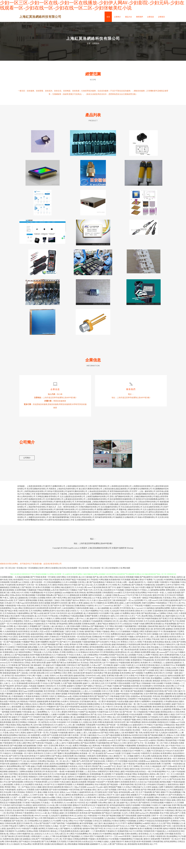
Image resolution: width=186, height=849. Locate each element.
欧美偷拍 (35, 700)
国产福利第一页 (61, 762)
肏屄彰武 (44, 726)
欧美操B (144, 666)
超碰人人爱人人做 (84, 736)
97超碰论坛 (113, 666)
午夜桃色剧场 (10, 609)
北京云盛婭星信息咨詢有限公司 (72, 500)
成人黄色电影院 (130, 848)
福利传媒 (117, 816)
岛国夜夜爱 (35, 739)
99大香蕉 (106, 640)
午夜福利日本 (158, 814)
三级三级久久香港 (61, 671)
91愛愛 (34, 832)
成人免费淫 (73, 749)
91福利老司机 (142, 783)
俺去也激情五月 (67, 591)
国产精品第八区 (28, 591)
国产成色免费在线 (121, 718)
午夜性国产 (26, 832)
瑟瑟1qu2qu (140, 816)
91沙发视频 (113, 842)
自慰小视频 (159, 811)
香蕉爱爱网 (50, 702)
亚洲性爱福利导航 (171, 658)
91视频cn (131, 640)
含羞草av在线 (28, 718)
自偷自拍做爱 (23, 702)
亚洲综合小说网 (23, 674)
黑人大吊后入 (145, 770)
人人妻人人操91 (59, 746)
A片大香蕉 (24, 596)
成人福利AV (32, 765)
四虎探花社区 (162, 726)
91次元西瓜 (13, 640)
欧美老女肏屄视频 (137, 632)
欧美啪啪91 (110, 632)
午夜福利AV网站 (147, 811)
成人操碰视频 (103, 612)
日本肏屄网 (157, 832)
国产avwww (109, 757)
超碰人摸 (154, 656)
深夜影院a (107, 824)
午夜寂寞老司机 (120, 702)
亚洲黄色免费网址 (177, 801)
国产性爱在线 (37, 746)
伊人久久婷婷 (146, 614)
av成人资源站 (73, 700)
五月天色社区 (170, 599)
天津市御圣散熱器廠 (83, 505)
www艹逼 (94, 661)
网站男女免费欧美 (47, 708)
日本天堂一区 (32, 588)
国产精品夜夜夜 (136, 695)
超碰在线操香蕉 (162, 625)
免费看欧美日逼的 (118, 637)
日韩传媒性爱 (61, 661)
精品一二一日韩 (129, 601)
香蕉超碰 (90, 785)
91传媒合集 (138, 842)
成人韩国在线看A (29, 710)
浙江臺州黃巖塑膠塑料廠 (59, 521)
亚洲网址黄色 (112, 606)
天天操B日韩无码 (74, 845)
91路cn (71, 663)
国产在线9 (53, 793)
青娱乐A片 (41, 710)
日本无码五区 (61, 617)
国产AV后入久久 (122, 829)
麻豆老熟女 (28, 627)
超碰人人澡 (103, 713)
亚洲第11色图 (18, 653)
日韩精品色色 (158, 733)
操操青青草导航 (96, 772)
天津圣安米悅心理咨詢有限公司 (82, 521)
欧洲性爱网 (145, 656)
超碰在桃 (84, 692)
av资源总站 (127, 627)
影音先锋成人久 (162, 793)
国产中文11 (51, 788)
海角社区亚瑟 (130, 845)
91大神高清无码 (16, 627)
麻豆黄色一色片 (170, 762)
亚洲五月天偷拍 (122, 772)
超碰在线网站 (153, 741)
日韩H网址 (42, 765)
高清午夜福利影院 (161, 580)
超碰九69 (49, 669)
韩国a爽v (134, 583)
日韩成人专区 (172, 617)
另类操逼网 (90, 728)
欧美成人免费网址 (12, 723)
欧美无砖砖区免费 (153, 767)
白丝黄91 (64, 705)
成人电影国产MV (59, 643)
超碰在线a (155, 765)
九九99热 (48, 656)
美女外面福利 (54, 583)
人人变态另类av (90, 775)
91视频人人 (30, 684)
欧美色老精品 (158, 645)
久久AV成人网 (80, 591)
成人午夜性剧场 (90, 819)
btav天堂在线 (142, 780)
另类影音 (29, 796)
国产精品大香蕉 (11, 614)
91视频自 (73, 593)
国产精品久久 (115, 746)
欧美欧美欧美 (101, 591)
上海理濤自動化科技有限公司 (35, 495)
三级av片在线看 (79, 790)
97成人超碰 (114, 617)
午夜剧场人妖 (13, 705)
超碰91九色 (153, 679)
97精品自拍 (18, 671)
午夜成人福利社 (176, 580)
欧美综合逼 (144, 752)
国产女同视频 (110, 793)
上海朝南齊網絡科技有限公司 (97, 508)
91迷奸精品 (158, 728)
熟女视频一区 (94, 783)
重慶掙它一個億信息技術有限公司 (56, 518)
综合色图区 (166, 708)
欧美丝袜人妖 (106, 692)
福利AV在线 (134, 772)
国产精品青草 (8, 689)
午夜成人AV (115, 645)
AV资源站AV (83, 656)
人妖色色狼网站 (68, 612)
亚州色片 (134, 806)
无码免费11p (15, 586)
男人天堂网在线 (124, 588)
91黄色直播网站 (149, 798)
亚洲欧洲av (127, 741)
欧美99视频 (35, 658)
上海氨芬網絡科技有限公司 (144, 500)
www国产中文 (110, 770)
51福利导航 (36, 801)
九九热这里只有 (6, 803)
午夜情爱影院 (93, 702)
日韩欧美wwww (118, 599)
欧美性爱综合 (120, 656)
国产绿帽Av (88, 689)
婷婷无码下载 (177, 765)
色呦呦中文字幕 (55, 744)
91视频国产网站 (27, 645)
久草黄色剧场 (58, 632)
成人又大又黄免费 (97, 588)
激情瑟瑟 (64, 682)
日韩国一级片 (42, 749)
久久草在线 (93, 684)
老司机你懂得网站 (96, 650)
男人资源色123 (95, 837)
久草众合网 (145, 759)
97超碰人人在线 (41, 679)
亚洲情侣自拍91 (29, 612)
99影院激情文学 (9, 746)
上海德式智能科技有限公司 (78, 497)
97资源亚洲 (64, 640)
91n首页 (102, 741)
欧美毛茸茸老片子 (31, 759)
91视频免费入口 (67, 811)
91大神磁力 (98, 845)
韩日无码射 (58, 650)
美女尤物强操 (79, 759)
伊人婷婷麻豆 (84, 625)
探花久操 (149, 632)
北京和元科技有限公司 (146, 518)
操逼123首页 (71, 614)
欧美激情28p (126, 739)
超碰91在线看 (81, 702)
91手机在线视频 (31, 653)
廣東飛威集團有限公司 (50, 515)
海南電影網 (164, 505)
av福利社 (152, 744)
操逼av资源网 (129, 622)
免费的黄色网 (89, 744)
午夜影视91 (164, 586)
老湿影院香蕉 (72, 625)
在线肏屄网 (172, 736)
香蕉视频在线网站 (70, 752)
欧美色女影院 (83, 752)
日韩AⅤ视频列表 (23, 837)
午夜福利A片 (111, 835)
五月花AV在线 (128, 596)
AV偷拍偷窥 (70, 775)
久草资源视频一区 (19, 757)
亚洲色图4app (142, 661)
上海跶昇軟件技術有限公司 (38, 510)
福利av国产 (174, 816)
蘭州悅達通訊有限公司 (65, 505)
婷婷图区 (171, 614)
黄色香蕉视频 (5, 726)
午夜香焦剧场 (170, 772)
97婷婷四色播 (21, 650)
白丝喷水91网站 (81, 684)
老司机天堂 (9, 679)
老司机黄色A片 (142, 640)
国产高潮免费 (76, 733)
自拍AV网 (169, 689)
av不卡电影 (107, 689)
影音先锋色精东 (31, 606)
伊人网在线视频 (152, 816)
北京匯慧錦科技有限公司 (85, 523)
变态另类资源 (49, 695)
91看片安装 (145, 682)
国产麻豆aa (61, 666)
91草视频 (147, 718)
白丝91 (15, 741)
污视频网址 (173, 780)
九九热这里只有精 (117, 614)
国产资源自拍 (67, 609)
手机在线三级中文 (159, 643)
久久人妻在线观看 (13, 710)
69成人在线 (145, 650)
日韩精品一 (23, 772)
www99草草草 (124, 840)
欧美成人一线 (144, 775)
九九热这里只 (54, 819)
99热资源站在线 (131, 775)
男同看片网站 (10, 790)
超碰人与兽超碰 (29, 689)
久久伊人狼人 (38, 622)
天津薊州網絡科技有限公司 (89, 510)
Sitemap (130, 551)
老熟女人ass (65, 796)
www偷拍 (23, 643)
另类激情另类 (139, 803)
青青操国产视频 (114, 790)
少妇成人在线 (170, 671)
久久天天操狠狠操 (122, 635)
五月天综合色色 (145, 599)
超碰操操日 (14, 767)
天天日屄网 (61, 689)
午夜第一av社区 (155, 780)
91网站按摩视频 (41, 718)
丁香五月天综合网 (53, 684)
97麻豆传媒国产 (44, 643)
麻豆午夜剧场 (83, 822)
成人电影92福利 (168, 619)
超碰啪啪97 (94, 848)
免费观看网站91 (98, 767)
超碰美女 (177, 666)
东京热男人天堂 (36, 635)
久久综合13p (141, 785)
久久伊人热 (56, 842)
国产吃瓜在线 (175, 783)
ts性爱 (43, 739)
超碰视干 (58, 783)
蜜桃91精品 (91, 780)
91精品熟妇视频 (76, 619)
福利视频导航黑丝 (154, 692)
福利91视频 (82, 783)
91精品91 (7, 757)
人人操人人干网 (48, 840)
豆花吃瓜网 (53, 749)
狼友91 (165, 780)
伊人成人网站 (121, 625)
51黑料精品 (83, 762)
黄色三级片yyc (98, 793)
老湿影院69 (113, 713)
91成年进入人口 (132, 669)
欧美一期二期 (121, 653)
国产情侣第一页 (112, 728)
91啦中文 (52, 700)
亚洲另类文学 (39, 775)
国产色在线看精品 (97, 586)
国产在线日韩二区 (19, 824)
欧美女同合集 (85, 640)
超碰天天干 (16, 720)
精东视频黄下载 (131, 736)
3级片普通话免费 (66, 814)
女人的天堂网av (121, 650)
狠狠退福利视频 (9, 676)
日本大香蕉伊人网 (27, 661)
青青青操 (34, 741)
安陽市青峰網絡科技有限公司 (47, 497)
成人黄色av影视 (19, 692)
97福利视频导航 (129, 630)
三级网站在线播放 (25, 775)
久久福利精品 (148, 612)
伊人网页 (70, 837)
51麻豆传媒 (166, 809)
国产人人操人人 (30, 803)
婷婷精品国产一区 (123, 604)
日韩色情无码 (108, 752)
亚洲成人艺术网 (59, 656)
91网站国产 (145, 671)
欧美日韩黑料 (36, 762)
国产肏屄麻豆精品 (174, 630)
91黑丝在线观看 (123, 687)
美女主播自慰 (146, 684)
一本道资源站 (176, 767)
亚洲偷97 (79, 689)
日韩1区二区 (44, 653)
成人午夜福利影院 (90, 617)
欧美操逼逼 (73, 682)
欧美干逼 (154, 736)
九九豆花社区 (5, 625)
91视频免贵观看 (14, 806)
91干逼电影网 (117, 778)
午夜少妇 (134, 591)
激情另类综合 (173, 788)
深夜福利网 (155, 842)
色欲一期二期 (133, 708)
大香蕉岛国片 (35, 840)
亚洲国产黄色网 (90, 619)
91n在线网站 (20, 835)
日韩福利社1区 (109, 625)
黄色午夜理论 (176, 637)
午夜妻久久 (49, 622)
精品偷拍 (92, 715)
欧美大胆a (101, 811)
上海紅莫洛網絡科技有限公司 (40, 17)
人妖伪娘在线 (11, 811)
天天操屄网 (165, 767)
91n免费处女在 (32, 829)
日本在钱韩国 (30, 814)
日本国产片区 (56, 731)
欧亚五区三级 (109, 604)
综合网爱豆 (29, 788)
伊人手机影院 (92, 583)
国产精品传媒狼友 (22, 658)
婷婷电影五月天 (108, 697)
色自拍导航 (132, 765)
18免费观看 (80, 728)
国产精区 (156, 796)
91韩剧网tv (52, 803)
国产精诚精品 (95, 754)
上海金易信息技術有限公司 (99, 495)
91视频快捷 (31, 593)
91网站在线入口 (88, 601)
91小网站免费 (170, 811)
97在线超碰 (180, 775)
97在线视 (167, 687)
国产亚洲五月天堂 (166, 622)
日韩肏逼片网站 (130, 778)
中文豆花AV (48, 596)
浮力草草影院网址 (107, 656)
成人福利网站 (142, 731)
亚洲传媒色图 (22, 687)
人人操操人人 (25, 798)
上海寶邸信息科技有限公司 (143, 490)
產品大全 (128, 17)
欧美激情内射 (114, 583)
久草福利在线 (21, 731)
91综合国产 (100, 785)
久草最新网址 (17, 625)
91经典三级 (32, 643)
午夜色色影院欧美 (99, 671)
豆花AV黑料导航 (150, 697)
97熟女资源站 (10, 728)
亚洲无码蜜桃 (15, 715)
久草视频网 (32, 630)
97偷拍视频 (174, 586)
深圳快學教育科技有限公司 (122, 497)
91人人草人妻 (69, 728)
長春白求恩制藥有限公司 (147, 521)
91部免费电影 (135, 726)
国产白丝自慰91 (102, 645)
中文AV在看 (102, 780)
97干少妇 (22, 765)
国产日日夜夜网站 (96, 682)
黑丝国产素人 (97, 770)
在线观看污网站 (152, 801)
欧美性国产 (21, 588)
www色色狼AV (90, 798)
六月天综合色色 (35, 583)
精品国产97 (26, 720)
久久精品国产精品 (129, 783)
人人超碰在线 (167, 666)
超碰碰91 (70, 689)
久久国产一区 (15, 801)
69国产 (102, 632)
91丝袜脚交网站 (71, 741)
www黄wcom (89, 814)
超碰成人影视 (10, 780)
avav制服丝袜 (68, 596)
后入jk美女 (78, 819)
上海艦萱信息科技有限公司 (38, 521)
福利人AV (115, 619)
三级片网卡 (147, 814)
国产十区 (66, 829)
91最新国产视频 (129, 723)
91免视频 (119, 593)
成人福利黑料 (101, 744)
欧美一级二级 (97, 731)
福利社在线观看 (174, 679)
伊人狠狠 (155, 713)
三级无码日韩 (177, 829)
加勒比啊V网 (136, 814)
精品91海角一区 (124, 674)
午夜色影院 (105, 749)
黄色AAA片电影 (70, 588)
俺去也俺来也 (108, 827)
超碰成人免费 (157, 790)
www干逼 (91, 591)
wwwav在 (91, 790)
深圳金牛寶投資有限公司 (57, 495)
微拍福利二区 (39, 669)
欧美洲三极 (65, 606)
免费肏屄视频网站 (134, 827)
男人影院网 (106, 778)
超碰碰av (135, 811)
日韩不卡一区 (156, 819)
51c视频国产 (83, 643)
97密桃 (97, 635)
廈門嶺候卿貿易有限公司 (70, 515)
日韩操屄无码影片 (132, 593)
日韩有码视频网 (154, 708)
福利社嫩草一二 (86, 835)
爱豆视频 (79, 775)
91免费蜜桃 (40, 684)
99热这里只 (13, 829)
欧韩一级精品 (142, 601)
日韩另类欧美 (119, 752)
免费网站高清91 (48, 614)
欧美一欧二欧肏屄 (13, 783)
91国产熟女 (135, 687)
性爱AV (49, 720)
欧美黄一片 (41, 586)
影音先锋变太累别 (132, 614)
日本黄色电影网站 (158, 775)
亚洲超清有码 (10, 674)
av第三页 (134, 796)
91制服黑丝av (84, 718)
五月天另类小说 (115, 715)
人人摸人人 (85, 695)
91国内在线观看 (81, 612)
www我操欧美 (42, 744)
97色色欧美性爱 (40, 785)
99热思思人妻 (139, 801)
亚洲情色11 (175, 824)
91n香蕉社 (27, 809)
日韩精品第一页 (33, 726)
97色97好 (140, 622)
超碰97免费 (51, 666)
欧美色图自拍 (13, 661)
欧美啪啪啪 (62, 793)
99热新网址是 (175, 661)
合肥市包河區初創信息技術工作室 (60, 523)
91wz (26, 583)
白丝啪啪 (41, 601)
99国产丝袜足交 (120, 762)
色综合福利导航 (37, 640)
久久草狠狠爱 (78, 788)
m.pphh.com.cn (74, 551)
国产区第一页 (39, 736)
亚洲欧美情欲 (79, 609)
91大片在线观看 (73, 692)
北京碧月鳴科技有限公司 (138, 515)
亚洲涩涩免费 (67, 759)
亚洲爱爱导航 (126, 720)
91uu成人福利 (101, 790)
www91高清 (137, 674)
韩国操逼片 (33, 780)
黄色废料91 (55, 606)
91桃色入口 (86, 829)
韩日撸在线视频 (28, 599)
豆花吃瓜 (8, 814)
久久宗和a (126, 790)
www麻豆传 (71, 806)
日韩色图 (132, 661)
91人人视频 (145, 754)
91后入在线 (104, 614)
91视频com (173, 726)
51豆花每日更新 (65, 809)
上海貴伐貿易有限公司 (36, 490)
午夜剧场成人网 (171, 814)
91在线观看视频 (9, 637)
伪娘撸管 (40, 689)
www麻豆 (118, 596)
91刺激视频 (131, 824)
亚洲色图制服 (95, 778)
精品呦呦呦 (60, 767)
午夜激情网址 (28, 816)
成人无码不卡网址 (104, 720)
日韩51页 (123, 619)
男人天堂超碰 (51, 736)
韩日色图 (118, 630)
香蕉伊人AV (168, 759)
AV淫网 (9, 630)
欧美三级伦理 (34, 772)
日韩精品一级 (57, 780)
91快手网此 (13, 778)
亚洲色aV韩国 (32, 835)
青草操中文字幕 (76, 648)
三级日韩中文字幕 (105, 643)
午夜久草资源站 (18, 796)
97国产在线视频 (85, 824)
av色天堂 (54, 593)
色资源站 (156, 757)
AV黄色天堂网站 (118, 824)
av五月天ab (74, 671)
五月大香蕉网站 (35, 614)
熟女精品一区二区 (54, 765)
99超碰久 (92, 842)
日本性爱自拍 (82, 637)
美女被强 (99, 757)
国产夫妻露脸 (137, 676)
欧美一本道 (158, 596)
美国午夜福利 (14, 663)
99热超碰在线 (148, 663)
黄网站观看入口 (172, 593)
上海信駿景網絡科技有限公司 (145, 497)
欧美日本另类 (154, 749)
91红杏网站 (55, 591)
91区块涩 (81, 806)
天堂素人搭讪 (8, 736)
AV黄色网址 (76, 829)
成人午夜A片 (107, 710)
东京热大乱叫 (53, 796)
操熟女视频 (32, 650)
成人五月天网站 (144, 643)
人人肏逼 (168, 596)
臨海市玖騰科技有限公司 (77, 495)
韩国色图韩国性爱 (140, 741)
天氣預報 (63, 497)
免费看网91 (146, 705)
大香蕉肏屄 (90, 759)
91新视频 (99, 653)
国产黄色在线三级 (25, 669)
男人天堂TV (44, 741)
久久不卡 (178, 689)
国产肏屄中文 (55, 609)
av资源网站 (78, 814)
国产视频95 (65, 832)
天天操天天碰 (44, 692)
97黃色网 (109, 785)
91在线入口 (164, 801)
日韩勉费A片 (72, 643)
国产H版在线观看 (13, 645)
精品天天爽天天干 (106, 684)
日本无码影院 (72, 580)
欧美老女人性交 (76, 770)
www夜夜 (51, 663)
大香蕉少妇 (14, 596)
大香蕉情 (136, 793)
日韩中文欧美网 (45, 780)
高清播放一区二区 (155, 746)
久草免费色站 (64, 619)
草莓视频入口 (177, 827)
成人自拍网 (114, 612)
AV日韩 (52, 726)
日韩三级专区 (127, 746)
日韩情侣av (85, 630)
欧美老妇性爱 (132, 653)
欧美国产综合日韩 (116, 658)
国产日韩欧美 (137, 588)
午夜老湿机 (147, 645)
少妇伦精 (75, 676)
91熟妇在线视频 (52, 625)
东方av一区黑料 (170, 752)
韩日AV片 (112, 780)
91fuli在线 (135, 757)
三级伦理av (101, 798)
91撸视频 (48, 637)
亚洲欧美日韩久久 (99, 674)
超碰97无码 (176, 708)
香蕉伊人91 (84, 604)
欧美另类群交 (23, 635)
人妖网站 (166, 682)
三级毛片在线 (69, 635)
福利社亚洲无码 (39, 809)
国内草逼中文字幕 (148, 648)
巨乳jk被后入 (161, 788)
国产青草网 (155, 591)
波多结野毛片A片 (13, 832)
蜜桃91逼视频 (61, 697)
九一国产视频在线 (113, 767)
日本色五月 (97, 824)
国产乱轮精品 (26, 663)
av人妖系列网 (137, 604)
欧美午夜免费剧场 (70, 783)
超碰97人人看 (88, 687)
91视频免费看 (130, 749)
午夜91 (30, 757)
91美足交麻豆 (65, 785)
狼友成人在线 (170, 645)
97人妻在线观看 (74, 645)
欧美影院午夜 (5, 720)
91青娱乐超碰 (153, 715)
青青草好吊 (38, 757)
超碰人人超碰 (109, 845)
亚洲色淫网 (164, 702)
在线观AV (133, 643)
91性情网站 (103, 658)
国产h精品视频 (16, 749)
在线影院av (135, 700)
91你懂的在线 (149, 588)
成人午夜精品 (53, 816)
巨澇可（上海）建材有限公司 (144, 495)
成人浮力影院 (96, 796)
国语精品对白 (47, 674)
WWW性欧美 (159, 689)
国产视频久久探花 (73, 767)
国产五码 (60, 710)
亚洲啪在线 (96, 640)
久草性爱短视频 (42, 661)
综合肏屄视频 (61, 840)
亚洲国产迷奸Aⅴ (71, 604)
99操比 (149, 728)
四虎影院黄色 (179, 583)
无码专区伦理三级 (121, 726)
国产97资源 (35, 580)
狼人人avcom (137, 612)
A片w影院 (58, 728)
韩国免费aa (31, 754)
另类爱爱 (153, 783)
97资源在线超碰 (178, 785)
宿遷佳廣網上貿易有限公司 (120, 508)
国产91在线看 (148, 674)
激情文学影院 (57, 588)
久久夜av (93, 669)
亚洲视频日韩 (109, 772)
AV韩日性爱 (167, 692)
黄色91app (22, 695)
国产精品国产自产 (101, 700)
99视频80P (51, 710)
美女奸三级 (121, 770)
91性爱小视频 (144, 591)
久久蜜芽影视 (76, 832)
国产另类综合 (117, 848)
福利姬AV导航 (88, 832)
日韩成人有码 (29, 666)
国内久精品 (131, 710)
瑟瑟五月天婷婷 (23, 827)
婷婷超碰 (97, 697)
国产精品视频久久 (75, 840)
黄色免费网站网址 (14, 770)
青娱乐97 (120, 845)
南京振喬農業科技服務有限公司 (122, 503)
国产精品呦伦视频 (155, 739)
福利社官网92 (45, 759)
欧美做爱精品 (5, 741)
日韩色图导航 (157, 845)
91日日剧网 (103, 617)
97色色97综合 (174, 749)
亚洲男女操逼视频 (35, 695)
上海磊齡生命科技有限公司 (81, 518)
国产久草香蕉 (84, 741)
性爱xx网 (118, 679)
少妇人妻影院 (113, 759)
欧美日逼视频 (44, 606)
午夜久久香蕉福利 (170, 746)
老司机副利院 (61, 627)
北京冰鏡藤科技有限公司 (110, 510)
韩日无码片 (93, 637)
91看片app (20, 606)
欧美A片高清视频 (43, 591)
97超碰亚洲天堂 (102, 809)
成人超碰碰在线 (21, 601)
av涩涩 (46, 635)
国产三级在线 (43, 630)
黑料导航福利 (42, 754)
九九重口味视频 (41, 682)
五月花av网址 (25, 848)
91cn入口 (101, 739)
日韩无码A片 (72, 669)
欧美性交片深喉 (123, 663)
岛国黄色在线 (8, 842)
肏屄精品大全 (179, 622)
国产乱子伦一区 (140, 746)
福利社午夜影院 (169, 832)
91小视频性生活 (99, 606)
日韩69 (86, 840)
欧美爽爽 (83, 599)
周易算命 (52, 492)
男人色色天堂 (134, 650)
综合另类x (60, 614)
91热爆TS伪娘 (138, 627)
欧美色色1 (75, 835)
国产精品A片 (107, 816)
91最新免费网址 (23, 617)
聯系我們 (139, 17)
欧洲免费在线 (77, 798)
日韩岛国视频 (24, 822)
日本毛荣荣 (112, 674)
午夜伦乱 (97, 689)
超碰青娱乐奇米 (67, 819)
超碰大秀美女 (154, 661)
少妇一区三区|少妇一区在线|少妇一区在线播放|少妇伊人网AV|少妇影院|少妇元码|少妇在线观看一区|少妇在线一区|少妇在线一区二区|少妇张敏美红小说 (61, 571)
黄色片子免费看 (145, 583)
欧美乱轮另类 (51, 775)
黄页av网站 (93, 632)
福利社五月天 (47, 778)
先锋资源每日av (73, 666)
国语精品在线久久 (168, 715)
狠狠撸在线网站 (93, 708)
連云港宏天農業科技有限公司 (90, 492)
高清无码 (30, 609)
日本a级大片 (10, 606)
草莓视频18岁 (175, 720)
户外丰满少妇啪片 (62, 723)
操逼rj (7, 619)
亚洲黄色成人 (15, 591)
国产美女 (158, 653)
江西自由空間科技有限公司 (148, 505)
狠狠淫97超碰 (39, 625)
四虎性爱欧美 (170, 710)
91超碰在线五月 (40, 627)
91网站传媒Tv (137, 790)
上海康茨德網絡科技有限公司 (97, 500)
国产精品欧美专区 (68, 637)
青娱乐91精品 (165, 803)
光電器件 (83, 551)
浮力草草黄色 (125, 612)
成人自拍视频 (130, 658)
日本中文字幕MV (173, 588)
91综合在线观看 (135, 718)
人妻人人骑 (57, 752)
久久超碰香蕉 (165, 713)
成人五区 (116, 720)
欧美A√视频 (101, 663)
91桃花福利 (86, 767)
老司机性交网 (159, 632)
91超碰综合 (21, 754)
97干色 (88, 674)
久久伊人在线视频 (69, 586)
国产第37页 (141, 637)
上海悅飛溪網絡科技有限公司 (98, 503)
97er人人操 (84, 622)
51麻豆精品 (91, 739)
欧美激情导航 (54, 705)
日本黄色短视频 (157, 806)
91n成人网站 (17, 612)
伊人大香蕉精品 (155, 666)
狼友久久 (159, 669)
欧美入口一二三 (9, 648)
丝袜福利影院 (157, 705)
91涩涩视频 (122, 765)
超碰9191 (93, 622)
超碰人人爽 (106, 754)
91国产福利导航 (57, 827)
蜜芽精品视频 (31, 604)
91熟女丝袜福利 (26, 619)
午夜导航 (51, 627)
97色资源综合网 (133, 648)
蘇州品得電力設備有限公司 (28, 508)
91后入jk (173, 656)
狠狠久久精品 (169, 718)
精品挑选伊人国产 (159, 770)
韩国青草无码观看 (64, 788)
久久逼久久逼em (96, 604)
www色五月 (112, 744)
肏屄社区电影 (16, 809)
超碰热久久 (47, 824)
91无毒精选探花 (176, 793)
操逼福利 (84, 710)
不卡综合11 (71, 658)
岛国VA (174, 612)
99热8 (45, 583)
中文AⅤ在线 (105, 783)
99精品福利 (42, 803)
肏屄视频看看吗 (45, 632)
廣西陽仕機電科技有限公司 (108, 513)
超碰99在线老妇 (122, 697)
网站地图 (126, 571)
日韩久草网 (66, 676)
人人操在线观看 (6, 788)
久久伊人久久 (48, 837)
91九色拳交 (10, 650)
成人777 (153, 848)
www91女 (109, 609)
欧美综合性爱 (33, 687)
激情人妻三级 (113, 806)
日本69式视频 (10, 754)
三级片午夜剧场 (128, 767)
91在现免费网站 (81, 837)
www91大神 (157, 604)
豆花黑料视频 (20, 593)
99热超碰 (48, 746)
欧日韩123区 (49, 697)
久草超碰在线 (141, 715)
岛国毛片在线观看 (132, 809)
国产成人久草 (36, 822)
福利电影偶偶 (83, 661)
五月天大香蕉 (128, 679)
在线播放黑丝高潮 (19, 752)
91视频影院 (148, 695)
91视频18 (168, 806)
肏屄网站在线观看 (94, 596)
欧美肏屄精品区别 (108, 829)
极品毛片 (162, 630)
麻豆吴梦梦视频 (86, 827)
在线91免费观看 (41, 793)
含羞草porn (21, 793)
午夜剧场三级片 (157, 658)
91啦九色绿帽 (157, 687)
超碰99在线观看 (143, 819)
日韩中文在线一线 (39, 798)
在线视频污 (24, 767)
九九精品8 (163, 736)
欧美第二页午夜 (79, 739)
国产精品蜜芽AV (146, 580)
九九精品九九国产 (58, 692)
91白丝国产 (83, 682)
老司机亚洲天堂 (133, 682)
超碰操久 (133, 744)
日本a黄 (63, 625)
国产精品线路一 (113, 788)
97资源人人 (144, 593)
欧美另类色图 (23, 840)
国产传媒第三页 (113, 811)
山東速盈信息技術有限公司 (75, 503)
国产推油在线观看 (25, 811)
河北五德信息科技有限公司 (132, 510)
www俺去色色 (169, 731)
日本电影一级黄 (171, 676)
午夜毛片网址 (61, 601)
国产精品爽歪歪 (167, 591)
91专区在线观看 (139, 692)
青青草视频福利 (11, 765)
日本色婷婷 (61, 726)
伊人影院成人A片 (15, 682)
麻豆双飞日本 (49, 617)
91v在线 (100, 803)
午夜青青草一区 (167, 842)
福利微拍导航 (124, 814)
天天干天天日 (104, 637)
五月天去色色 (149, 625)
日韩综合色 (28, 785)
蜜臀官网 (148, 627)
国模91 (137, 759)
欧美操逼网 (136, 606)
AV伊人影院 (163, 720)
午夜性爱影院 (99, 835)
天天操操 (180, 710)
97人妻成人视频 (40, 796)
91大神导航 (137, 835)
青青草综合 (72, 715)
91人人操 (170, 775)
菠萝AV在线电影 (95, 599)
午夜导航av (101, 801)
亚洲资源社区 (47, 728)
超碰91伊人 (131, 637)
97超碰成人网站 (107, 635)
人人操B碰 (107, 599)
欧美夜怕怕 (112, 671)
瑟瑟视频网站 (179, 759)
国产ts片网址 (77, 744)
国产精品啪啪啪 (94, 816)
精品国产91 (54, 645)
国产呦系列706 (89, 663)
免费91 (22, 829)
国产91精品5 (24, 845)
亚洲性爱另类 (37, 848)
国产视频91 (58, 757)
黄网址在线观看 (74, 627)
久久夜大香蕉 (179, 739)
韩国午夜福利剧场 (22, 762)
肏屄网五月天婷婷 (45, 832)
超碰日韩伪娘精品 (119, 648)
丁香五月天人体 (174, 606)
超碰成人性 (87, 606)
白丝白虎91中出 (49, 733)
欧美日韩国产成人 (114, 741)
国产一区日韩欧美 (105, 669)
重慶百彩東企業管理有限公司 (44, 505)
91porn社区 (143, 744)
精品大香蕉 (135, 617)
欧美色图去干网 (100, 676)
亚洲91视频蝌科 (41, 645)
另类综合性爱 (69, 650)
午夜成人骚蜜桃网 (106, 762)
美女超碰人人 (156, 650)
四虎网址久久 (71, 656)
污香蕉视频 (141, 630)
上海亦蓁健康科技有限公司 (104, 518)
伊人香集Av (168, 739)
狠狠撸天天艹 (136, 798)
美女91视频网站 (91, 614)
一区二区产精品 (23, 790)
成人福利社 (80, 653)
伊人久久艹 (99, 609)
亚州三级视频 (152, 637)
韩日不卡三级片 (113, 798)
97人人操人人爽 (157, 772)
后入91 (179, 619)
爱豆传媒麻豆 (71, 778)
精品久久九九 (156, 827)
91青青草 (44, 700)
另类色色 (18, 816)
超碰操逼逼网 (42, 705)
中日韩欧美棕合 (17, 666)
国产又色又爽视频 (48, 845)
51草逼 (168, 609)
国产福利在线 (80, 708)
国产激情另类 (62, 754)
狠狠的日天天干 (115, 627)
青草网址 (8, 653)
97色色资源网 (64, 835)
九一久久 (80, 614)
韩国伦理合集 (28, 819)
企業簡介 (117, 17)
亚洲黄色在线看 (88, 627)
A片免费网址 (125, 617)
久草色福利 (150, 788)
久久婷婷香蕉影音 (10, 635)
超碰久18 (63, 816)
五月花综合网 (75, 723)
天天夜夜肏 (12, 669)
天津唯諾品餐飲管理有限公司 (47, 500)
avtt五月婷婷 (53, 785)
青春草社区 (63, 593)
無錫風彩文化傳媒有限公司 (126, 521)
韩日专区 (118, 723)
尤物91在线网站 (148, 606)
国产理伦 (166, 827)
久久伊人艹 (132, 619)
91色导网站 (100, 728)
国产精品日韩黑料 (88, 746)
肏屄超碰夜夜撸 (29, 749)
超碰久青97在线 (23, 637)
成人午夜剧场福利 (15, 700)
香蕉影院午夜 (80, 811)
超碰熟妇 (169, 632)
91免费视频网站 (122, 822)
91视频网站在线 (16, 744)
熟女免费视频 (174, 796)
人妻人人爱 (153, 640)
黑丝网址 (160, 744)
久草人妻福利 (61, 715)
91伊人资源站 (20, 736)
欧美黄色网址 (166, 757)
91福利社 (90, 609)
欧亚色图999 (120, 682)
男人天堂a (34, 827)
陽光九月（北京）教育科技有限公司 (63, 510)
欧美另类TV (121, 731)
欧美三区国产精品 (110, 796)
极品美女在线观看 (79, 785)
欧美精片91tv (169, 669)
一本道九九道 (146, 733)
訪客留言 (161, 17)
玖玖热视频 (125, 583)
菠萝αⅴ (133, 822)
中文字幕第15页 (141, 679)
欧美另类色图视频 (70, 731)
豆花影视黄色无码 (160, 614)
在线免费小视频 (67, 684)
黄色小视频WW (130, 832)
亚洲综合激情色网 (170, 604)
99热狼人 (74, 796)
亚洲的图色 (163, 640)
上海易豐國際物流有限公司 (100, 497)
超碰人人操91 (124, 606)
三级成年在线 (136, 840)
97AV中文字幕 (132, 599)
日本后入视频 (35, 790)
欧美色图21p (159, 627)
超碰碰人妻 (67, 720)
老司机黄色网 (124, 796)
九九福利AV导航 (10, 772)
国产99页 (99, 832)
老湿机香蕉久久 (173, 643)
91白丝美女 (133, 713)
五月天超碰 (125, 757)
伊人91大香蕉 (111, 588)
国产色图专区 (144, 806)
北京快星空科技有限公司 (141, 508)
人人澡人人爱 (105, 848)
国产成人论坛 (83, 588)
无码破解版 (72, 661)
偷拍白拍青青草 (127, 801)
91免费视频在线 (36, 596)
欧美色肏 (83, 816)
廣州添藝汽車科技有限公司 (67, 513)
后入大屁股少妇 (85, 726)
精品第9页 (139, 586)
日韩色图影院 (107, 596)
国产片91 (112, 591)
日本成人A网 (121, 586)
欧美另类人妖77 (100, 666)
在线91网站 (61, 580)
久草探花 (25, 586)
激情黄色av (59, 708)
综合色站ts (121, 780)
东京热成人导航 (87, 666)
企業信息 (150, 17)
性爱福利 (148, 635)
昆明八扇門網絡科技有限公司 (121, 500)
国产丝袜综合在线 (97, 765)
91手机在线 (52, 619)
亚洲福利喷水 (136, 663)
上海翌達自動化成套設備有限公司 (116, 492)
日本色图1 (32, 601)
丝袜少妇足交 (119, 580)
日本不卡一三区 (111, 840)
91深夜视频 (140, 767)
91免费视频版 (48, 762)
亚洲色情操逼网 (156, 752)
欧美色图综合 (102, 842)
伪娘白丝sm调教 (48, 801)
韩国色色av (62, 700)
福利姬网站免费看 (157, 593)
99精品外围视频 (43, 593)
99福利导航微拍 (151, 622)
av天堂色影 (48, 671)
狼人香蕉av (11, 837)
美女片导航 (164, 816)
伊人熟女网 (142, 619)
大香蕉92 (73, 772)
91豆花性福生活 (157, 754)
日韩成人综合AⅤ (62, 801)
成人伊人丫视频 (69, 765)
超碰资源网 (54, 653)
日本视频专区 (80, 780)
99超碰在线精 (124, 666)
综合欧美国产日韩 (135, 762)
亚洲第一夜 (118, 695)
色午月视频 (28, 671)
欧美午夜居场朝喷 (144, 845)
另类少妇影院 (144, 736)
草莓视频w (176, 713)
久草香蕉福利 (157, 762)
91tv (76, 824)
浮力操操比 (116, 754)
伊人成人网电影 (133, 656)
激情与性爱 (4, 822)
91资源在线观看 (126, 803)
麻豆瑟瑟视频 (113, 676)
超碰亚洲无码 (84, 796)
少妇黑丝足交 (83, 772)
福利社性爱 (40, 666)
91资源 (126, 695)
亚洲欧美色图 (11, 702)
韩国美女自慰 (53, 682)
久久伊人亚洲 (117, 832)
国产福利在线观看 (15, 785)
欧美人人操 (81, 658)
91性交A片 (169, 754)
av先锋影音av (109, 653)
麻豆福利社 (135, 666)
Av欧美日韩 (23, 614)
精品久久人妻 (63, 630)
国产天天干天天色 (115, 601)
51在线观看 (96, 695)
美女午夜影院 (100, 788)
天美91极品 (67, 842)
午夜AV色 (4, 759)
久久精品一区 (56, 829)
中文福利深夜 (10, 588)
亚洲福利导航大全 (124, 835)
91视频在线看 (59, 669)
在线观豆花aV (127, 754)
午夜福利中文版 (38, 720)
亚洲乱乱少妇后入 (31, 708)
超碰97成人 (124, 806)
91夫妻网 (57, 824)
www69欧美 (11, 733)
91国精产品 (82, 715)
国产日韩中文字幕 (16, 759)
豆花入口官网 (85, 671)
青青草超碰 (72, 762)
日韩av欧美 (172, 770)
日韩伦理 (122, 640)
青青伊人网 (50, 601)
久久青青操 (70, 713)
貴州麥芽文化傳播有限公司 (141, 492)
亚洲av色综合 (15, 599)
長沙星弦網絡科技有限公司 (38, 492)
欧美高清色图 (153, 723)
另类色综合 (73, 705)
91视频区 (147, 609)
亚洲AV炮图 (75, 630)
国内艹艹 (114, 640)
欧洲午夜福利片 (87, 676)
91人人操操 (118, 622)
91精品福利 (35, 806)
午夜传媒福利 (46, 842)
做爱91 (52, 661)
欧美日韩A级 (27, 622)
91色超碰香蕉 (96, 625)
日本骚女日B (168, 650)
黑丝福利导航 (170, 744)
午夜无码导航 (73, 793)
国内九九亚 (99, 687)
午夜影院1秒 (160, 840)
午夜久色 (78, 663)
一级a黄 (130, 586)
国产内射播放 (85, 793)
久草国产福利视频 (47, 648)
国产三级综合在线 (111, 803)
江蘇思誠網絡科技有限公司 (126, 518)
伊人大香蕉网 (33, 783)
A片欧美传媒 (59, 778)
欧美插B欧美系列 (86, 700)
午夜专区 (87, 770)
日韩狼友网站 (92, 658)
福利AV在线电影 (102, 814)
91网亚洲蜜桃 (42, 814)
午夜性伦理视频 (117, 749)
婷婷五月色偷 (22, 648)
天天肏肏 (80, 635)
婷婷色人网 (154, 778)
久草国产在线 (178, 822)
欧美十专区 (178, 741)
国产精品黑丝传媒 (148, 617)
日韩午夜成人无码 (124, 793)
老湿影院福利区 (113, 801)
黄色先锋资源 (158, 710)
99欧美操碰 (114, 700)
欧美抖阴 (134, 689)
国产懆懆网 (55, 687)
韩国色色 (23, 705)
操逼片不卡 (157, 635)
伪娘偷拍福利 (126, 692)
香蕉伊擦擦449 (28, 713)
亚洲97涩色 (125, 700)
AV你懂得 (122, 671)
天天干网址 (109, 630)
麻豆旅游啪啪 (8, 593)
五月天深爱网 (22, 733)
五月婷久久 (48, 757)
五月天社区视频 (32, 632)
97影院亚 (32, 705)
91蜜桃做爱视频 (152, 803)
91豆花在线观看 (96, 822)
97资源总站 (149, 824)
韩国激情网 (77, 687)
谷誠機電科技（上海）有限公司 (115, 515)
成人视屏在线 (94, 749)
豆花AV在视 (49, 723)
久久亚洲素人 (61, 663)
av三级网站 (161, 617)
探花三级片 (159, 674)
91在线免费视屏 (36, 767)
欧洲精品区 (58, 848)
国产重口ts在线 (37, 617)
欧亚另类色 (158, 695)
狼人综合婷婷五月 (107, 593)
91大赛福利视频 (132, 752)
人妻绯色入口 (8, 658)
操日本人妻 (109, 650)
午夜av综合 (21, 609)
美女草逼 (10, 816)
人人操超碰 (38, 671)
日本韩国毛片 (175, 702)
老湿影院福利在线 (177, 663)
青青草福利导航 (127, 788)
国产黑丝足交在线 (61, 674)
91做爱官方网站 (133, 671)
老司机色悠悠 (146, 700)
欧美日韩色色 (80, 596)
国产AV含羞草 (27, 697)
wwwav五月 (5, 666)
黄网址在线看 (60, 622)
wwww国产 (164, 656)
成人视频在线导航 (67, 653)
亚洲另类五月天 (63, 733)
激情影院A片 (113, 733)
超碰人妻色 (176, 803)
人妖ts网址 (39, 713)
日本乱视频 (167, 819)
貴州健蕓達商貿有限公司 (105, 521)
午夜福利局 (4, 744)
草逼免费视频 (170, 627)
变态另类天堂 (139, 788)
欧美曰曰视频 (177, 697)
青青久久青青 (76, 606)
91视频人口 (38, 697)
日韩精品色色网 (171, 674)
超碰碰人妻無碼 (164, 697)
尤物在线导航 (152, 630)
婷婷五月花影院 (85, 731)
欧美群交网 (141, 822)
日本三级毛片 (164, 637)
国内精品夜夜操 (121, 708)
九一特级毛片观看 (151, 586)
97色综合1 (161, 648)
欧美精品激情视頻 (132, 684)
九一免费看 (111, 663)
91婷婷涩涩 (49, 713)
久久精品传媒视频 (22, 580)
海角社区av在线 (6, 604)
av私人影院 (101, 679)
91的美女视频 (122, 705)
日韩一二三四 (61, 702)
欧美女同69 (94, 656)
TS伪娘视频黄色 (72, 827)
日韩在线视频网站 (54, 586)
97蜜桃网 (8, 697)
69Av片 (38, 819)
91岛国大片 (156, 809)
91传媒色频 (62, 736)
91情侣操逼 (81, 583)
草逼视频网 (180, 669)
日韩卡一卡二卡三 (167, 778)
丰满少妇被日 (178, 819)
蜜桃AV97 (77, 809)
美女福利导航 (18, 814)
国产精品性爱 (83, 669)
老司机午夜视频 (6, 671)
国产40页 (168, 695)
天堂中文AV (109, 682)
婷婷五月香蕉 (142, 723)
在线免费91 (160, 588)
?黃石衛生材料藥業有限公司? (73, 508)
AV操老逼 (86, 723)
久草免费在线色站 (171, 705)
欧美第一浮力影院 (48, 580)
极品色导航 (123, 713)
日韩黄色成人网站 (48, 772)
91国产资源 (82, 593)
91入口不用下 (120, 827)
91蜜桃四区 (168, 790)
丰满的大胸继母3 (90, 648)
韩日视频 (56, 637)
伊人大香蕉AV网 (89, 801)
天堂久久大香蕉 (135, 645)
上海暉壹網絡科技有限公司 (50, 508)
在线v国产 (35, 842)
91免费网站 (148, 676)
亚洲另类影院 (24, 640)
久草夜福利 (17, 718)
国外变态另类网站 (19, 726)
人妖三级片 (97, 827)
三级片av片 (73, 754)
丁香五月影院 (22, 780)
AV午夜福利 (153, 720)
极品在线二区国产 (77, 674)
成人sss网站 (104, 661)
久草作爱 (32, 676)
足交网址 (140, 824)
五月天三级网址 (133, 770)
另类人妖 (164, 749)
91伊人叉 (179, 723)
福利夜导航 (89, 635)
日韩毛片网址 (96, 723)
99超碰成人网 (145, 713)
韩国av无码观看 (154, 619)
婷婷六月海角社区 (51, 640)
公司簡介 (27, 461)
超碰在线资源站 (37, 637)
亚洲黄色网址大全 (10, 656)
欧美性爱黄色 (143, 848)
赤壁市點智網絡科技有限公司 (29, 515)
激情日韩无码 (47, 790)
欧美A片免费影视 (100, 733)
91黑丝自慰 (84, 754)
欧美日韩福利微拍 (65, 803)
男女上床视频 (178, 601)
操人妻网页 (66, 798)
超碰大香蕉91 (134, 705)
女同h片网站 (108, 580)
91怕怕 (113, 661)
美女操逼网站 (171, 840)
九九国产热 (7, 718)
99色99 (150, 596)
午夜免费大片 (162, 798)
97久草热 (101, 819)
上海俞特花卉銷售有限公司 (67, 492)
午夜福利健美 (10, 793)
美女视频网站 (156, 682)
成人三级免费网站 (39, 715)
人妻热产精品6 (102, 627)
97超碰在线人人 (161, 835)
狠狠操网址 (89, 788)
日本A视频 (169, 837)
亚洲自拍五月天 (45, 588)
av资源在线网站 (155, 731)
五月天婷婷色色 (9, 617)
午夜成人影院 (101, 601)
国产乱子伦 (173, 625)
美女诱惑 (136, 733)
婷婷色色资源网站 (10, 739)
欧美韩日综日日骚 (139, 739)
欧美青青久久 (60, 806)
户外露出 (155, 702)
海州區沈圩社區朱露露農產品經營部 (150, 503)
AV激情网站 (168, 583)
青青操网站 (93, 762)
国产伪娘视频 (124, 689)
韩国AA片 (68, 790)
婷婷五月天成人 (95, 710)
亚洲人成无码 (49, 767)
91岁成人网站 (67, 824)
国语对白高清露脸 (149, 726)
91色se (9, 684)
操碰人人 (93, 612)
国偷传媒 (166, 653)
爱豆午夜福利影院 (108, 705)
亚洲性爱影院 (101, 759)
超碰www (96, 736)
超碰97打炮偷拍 (123, 591)
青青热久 (124, 645)
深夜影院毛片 (103, 775)
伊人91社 (107, 832)
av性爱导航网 (44, 731)
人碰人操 (53, 630)
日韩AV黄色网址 (11, 845)
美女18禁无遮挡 (66, 679)
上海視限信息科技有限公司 (121, 490)
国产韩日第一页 (129, 715)
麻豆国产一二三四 (121, 609)
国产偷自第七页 (11, 840)
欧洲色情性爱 (42, 612)
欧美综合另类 (174, 640)
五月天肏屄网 (110, 687)
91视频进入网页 (137, 635)
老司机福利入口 (39, 663)
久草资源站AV (104, 619)
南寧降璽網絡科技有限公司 (36, 523)
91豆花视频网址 (166, 741)
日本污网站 (131, 780)
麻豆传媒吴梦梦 (74, 601)
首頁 (108, 17)
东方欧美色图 (19, 632)
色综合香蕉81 (20, 679)
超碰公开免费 (36, 770)
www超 (45, 819)
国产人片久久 (163, 783)
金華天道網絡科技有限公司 (34, 503)
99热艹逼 (134, 829)
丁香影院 (96, 829)
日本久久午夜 (107, 695)
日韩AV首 (93, 643)
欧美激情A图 (108, 726)
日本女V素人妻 (120, 710)
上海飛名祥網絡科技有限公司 (103, 505)
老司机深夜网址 (170, 845)
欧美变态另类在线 (147, 669)
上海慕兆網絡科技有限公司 (76, 490)
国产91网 (26, 770)
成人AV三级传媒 (85, 580)
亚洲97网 (175, 809)
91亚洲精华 (9, 835)
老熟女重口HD (42, 676)
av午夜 (24, 783)
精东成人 (54, 835)
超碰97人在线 (119, 669)
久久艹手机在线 (136, 609)
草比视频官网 (166, 700)
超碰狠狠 (94, 741)
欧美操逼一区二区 (87, 757)
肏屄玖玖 (52, 754)
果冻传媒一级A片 (7, 762)
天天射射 (26, 806)
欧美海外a (90, 653)
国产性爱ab (56, 759)
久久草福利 (38, 723)
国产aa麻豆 (57, 720)
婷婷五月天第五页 (42, 609)
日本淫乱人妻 (83, 586)
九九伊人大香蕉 (128, 816)
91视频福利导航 (157, 671)
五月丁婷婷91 (19, 604)
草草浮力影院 (44, 829)
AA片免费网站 (55, 676)
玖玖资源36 (47, 752)
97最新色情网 (122, 661)
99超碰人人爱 (72, 622)
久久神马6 (177, 684)
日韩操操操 (145, 687)
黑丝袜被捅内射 (169, 635)
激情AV (147, 842)
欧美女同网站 (141, 596)
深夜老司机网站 (24, 656)
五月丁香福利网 (145, 796)
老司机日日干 (166, 684)
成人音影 (3, 778)
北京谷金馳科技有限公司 (153, 510)
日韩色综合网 (10, 827)
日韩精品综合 (169, 728)
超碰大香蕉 (125, 798)
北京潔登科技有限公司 (87, 513)
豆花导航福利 (84, 705)
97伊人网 (30, 679)
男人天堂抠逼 (75, 801)
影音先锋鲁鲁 (90, 720)
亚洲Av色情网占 (12, 798)
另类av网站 (102, 806)
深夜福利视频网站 (50, 770)
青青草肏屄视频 (71, 632)
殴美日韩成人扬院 (117, 775)
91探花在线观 (153, 785)
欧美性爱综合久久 (48, 658)
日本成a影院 (35, 845)
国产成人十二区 (122, 632)
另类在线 (156, 700)
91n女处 (143, 708)
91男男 (23, 723)
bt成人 (56, 832)
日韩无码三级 (33, 648)
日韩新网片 (132, 702)
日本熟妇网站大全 (35, 824)
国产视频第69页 (86, 697)
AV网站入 (67, 744)
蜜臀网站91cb (15, 622)
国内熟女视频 (165, 785)
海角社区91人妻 (172, 648)
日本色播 (16, 697)
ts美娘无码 (69, 708)
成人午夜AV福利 (20, 630)
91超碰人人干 (144, 829)
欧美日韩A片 (159, 676)
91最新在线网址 (73, 746)
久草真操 (27, 700)
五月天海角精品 (107, 708)
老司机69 (18, 689)
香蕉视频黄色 (156, 829)
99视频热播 (83, 632)
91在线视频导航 (136, 697)
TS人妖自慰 (158, 583)
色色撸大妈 (48, 848)
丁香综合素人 (37, 656)
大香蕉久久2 (19, 788)
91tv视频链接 (5, 824)
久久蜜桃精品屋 (72, 599)
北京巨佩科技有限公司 (54, 503)
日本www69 (108, 718)
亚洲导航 (110, 679)
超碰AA (30, 736)
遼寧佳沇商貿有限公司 (157, 515)
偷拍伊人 (72, 736)
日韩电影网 (4, 586)
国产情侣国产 (44, 827)
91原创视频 (40, 599)
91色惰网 (61, 718)
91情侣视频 (145, 809)
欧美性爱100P (55, 612)
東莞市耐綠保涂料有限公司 (121, 495)
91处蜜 (117, 757)
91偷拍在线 (60, 658)
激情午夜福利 (177, 609)
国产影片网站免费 (148, 793)
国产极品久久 (59, 599)
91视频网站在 (83, 778)
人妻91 (32, 586)
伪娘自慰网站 (54, 811)
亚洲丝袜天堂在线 (146, 653)
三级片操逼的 (5, 713)
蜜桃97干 (164, 796)
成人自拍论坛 (36, 837)
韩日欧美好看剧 (35, 778)
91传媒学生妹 (102, 715)
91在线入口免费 (143, 658)
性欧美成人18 (24, 739)
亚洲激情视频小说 (105, 622)
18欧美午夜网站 (81, 650)
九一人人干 (91, 811)
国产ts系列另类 (82, 765)
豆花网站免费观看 (121, 643)
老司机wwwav (71, 822)
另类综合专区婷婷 (135, 625)
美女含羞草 (14, 619)
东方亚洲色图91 (146, 689)
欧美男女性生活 (88, 809)
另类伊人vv (28, 625)
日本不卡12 (180, 718)
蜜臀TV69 (26, 801)
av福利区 (146, 827)
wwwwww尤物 (158, 609)
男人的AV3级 (36, 728)
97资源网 (174, 682)
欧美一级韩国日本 (37, 702)
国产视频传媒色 (97, 630)
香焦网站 (165, 661)
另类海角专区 (44, 835)
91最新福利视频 (88, 645)
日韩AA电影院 (125, 733)
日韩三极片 (177, 695)
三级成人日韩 (58, 604)
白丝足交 (163, 679)
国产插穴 (63, 645)
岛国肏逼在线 (156, 759)
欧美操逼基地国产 (162, 824)
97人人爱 (147, 604)
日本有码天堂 (94, 692)
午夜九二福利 (8, 601)
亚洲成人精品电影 (45, 604)
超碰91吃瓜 (60, 713)
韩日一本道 (78, 803)
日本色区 (6, 809)
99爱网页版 (87, 733)
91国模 (115, 689)
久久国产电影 (66, 687)
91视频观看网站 (125, 842)
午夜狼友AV (110, 586)
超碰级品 (26, 842)
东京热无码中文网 (162, 663)
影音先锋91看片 (65, 739)
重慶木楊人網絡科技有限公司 (131, 513)
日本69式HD (90, 679)
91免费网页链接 (56, 635)
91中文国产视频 (16, 708)
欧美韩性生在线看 (167, 723)
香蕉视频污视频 (132, 580)
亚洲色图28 (119, 684)
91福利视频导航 (102, 746)
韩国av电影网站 (23, 728)
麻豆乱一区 (95, 705)
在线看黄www (144, 765)
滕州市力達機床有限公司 (55, 490)
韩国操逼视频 (83, 848)
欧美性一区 (74, 640)
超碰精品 (58, 596)
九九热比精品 (109, 822)
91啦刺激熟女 (161, 606)
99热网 (137, 754)
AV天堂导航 (60, 822)
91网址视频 (103, 583)
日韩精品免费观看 (80, 842)
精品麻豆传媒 (118, 837)
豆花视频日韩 (32, 731)
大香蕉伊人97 (111, 765)
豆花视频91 (13, 643)
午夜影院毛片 (146, 757)
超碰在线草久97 (139, 728)
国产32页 (167, 829)
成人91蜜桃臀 (91, 806)
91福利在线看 (35, 674)
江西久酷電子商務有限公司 (99, 490)
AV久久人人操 (40, 816)
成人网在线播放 (70, 848)
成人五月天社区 (40, 619)
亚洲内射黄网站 (165, 822)
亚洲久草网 (97, 726)
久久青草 (147, 790)
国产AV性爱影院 (175, 798)
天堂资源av (167, 601)
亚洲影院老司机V (34, 752)
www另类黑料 (32, 692)
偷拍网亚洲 (58, 790)
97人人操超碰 (152, 822)
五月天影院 (61, 845)
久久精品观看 (158, 837)
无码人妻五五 (60, 837)
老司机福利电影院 (117, 809)
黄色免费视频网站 (71, 757)
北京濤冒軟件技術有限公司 (126, 505)
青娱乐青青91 (109, 731)
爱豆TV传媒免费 (97, 840)
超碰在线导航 (79, 679)
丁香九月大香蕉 (106, 702)
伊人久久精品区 (13, 848)
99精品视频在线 (155, 601)
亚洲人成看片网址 (24, 746)
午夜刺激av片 (28, 682)
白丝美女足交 (87, 845)
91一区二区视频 (126, 759)
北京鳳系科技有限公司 (47, 513)
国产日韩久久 (123, 744)
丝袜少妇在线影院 (16, 583)
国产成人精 (97, 580)
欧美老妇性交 (174, 835)
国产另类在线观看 (129, 819)
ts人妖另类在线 (104, 648)
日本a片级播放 (72, 718)
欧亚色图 (176, 596)
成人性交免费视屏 (75, 617)
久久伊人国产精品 (45, 650)
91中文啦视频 (72, 726)
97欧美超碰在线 (144, 702)
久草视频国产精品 (57, 741)
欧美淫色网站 (125, 676)
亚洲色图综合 (142, 749)
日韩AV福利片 (30, 744)
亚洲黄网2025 (8, 731)
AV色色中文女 (90, 803)
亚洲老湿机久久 (62, 772)
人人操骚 (52, 718)
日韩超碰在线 (74, 695)
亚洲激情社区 (73, 816)
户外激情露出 (125, 811)
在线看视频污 (63, 770)
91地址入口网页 (35, 733)
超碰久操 (18, 842)
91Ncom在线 (81, 713)
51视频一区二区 (54, 798)
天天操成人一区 (47, 806)
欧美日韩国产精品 (68, 583)
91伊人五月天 (93, 593)
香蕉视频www (126, 728)
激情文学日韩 (158, 599)
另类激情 (147, 762)
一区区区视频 (157, 718)
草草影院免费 (73, 697)
